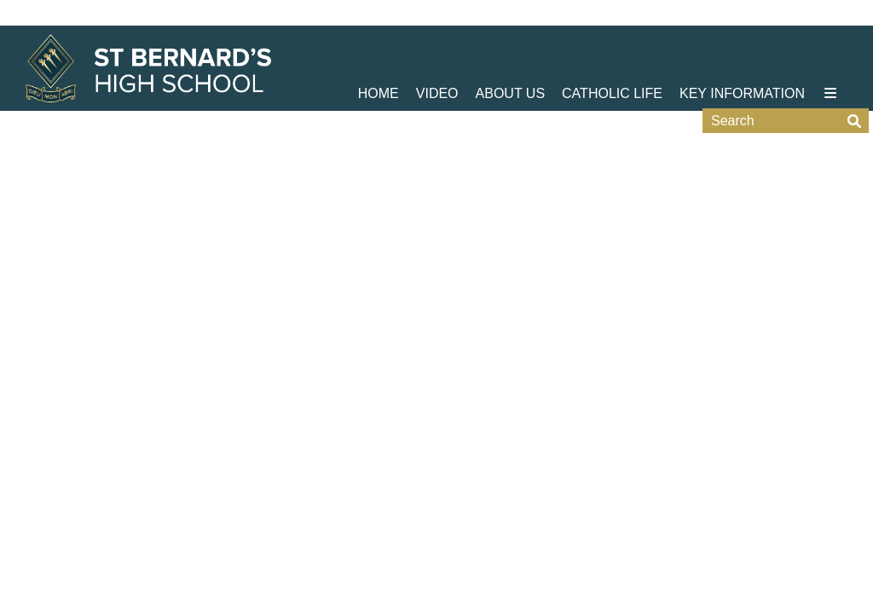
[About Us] (510, 55)
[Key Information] (742, 55)
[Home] (148, 68)
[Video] (437, 55)
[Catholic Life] (612, 55)
